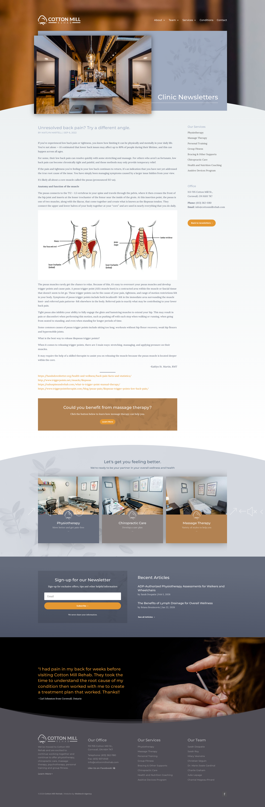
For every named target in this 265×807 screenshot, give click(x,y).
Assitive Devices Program (202, 170)
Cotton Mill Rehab (53, 794)
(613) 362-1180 (108, 755)
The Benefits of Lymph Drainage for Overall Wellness (175, 603)
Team (172, 20)
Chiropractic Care (197, 159)
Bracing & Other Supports (202, 154)
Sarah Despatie (148, 594)
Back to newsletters (201, 223)
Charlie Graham (196, 770)
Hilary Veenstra (196, 756)
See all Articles (145, 617)
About (158, 20)
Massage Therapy (197, 137)
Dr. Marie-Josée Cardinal (201, 765)
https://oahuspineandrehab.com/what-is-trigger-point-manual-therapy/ (79, 384)
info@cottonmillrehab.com (210, 207)
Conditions (206, 20)
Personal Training (197, 143)
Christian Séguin (197, 761)
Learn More (107, 422)
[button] (31, 512)
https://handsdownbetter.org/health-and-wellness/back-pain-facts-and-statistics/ (84, 375)
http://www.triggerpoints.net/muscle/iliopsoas (64, 380)
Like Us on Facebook (100, 768)
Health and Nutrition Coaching (205, 165)
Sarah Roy (193, 751)
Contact (222, 20)
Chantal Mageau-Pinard (201, 780)
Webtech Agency (83, 794)
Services (187, 20)
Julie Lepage (195, 775)
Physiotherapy (196, 132)
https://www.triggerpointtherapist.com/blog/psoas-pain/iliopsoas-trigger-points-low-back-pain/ (93, 388)
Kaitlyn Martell (52, 132)
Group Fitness (195, 148)
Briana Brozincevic (150, 607)
